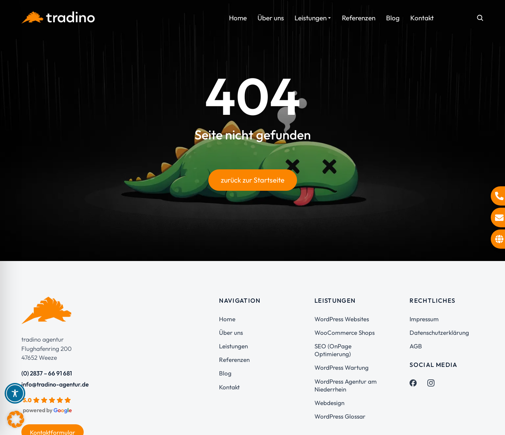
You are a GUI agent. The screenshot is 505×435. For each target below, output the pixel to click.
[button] (15, 419)
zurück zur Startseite (253, 179)
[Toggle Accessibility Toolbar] (15, 393)
